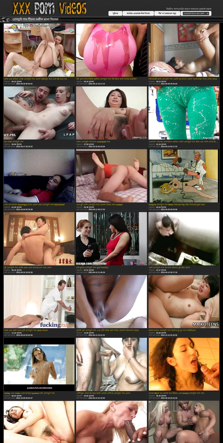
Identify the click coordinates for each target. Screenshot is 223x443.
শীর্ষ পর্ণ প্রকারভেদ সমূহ (167, 13)
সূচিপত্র (115, 13)
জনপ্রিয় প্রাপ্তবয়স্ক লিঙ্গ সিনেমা (138, 13)
